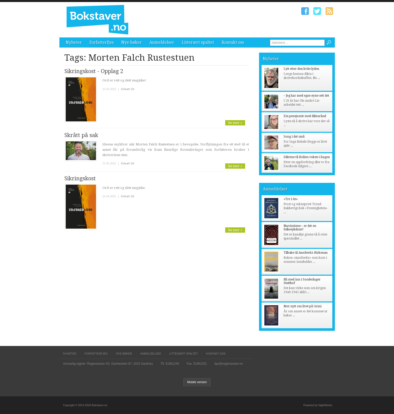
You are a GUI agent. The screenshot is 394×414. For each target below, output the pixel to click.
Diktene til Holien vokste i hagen (307, 157)
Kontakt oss (233, 42)
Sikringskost (80, 178)
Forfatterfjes (101, 42)
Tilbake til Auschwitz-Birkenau (306, 252)
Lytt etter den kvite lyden (301, 69)
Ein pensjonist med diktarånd (305, 116)
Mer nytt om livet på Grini (302, 306)
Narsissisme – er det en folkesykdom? (300, 227)
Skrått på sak (81, 135)
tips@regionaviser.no (229, 363)
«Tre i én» (291, 199)
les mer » (235, 123)
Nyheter (74, 42)
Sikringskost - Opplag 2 (93, 71)
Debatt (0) (127, 89)
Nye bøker (131, 42)
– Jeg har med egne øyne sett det (306, 95)
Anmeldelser (161, 42)
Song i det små (294, 136)
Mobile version (197, 382)
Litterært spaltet (198, 42)
